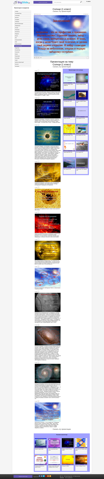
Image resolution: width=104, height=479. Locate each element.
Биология (16, 17)
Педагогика (17, 48)
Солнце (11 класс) (66, 466)
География (17, 19)
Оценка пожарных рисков (81, 84)
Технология (17, 52)
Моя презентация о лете (68, 135)
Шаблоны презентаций (19, 62)
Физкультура (17, 56)
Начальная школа (18, 40)
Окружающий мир (18, 46)
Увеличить (85, 14)
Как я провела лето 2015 (81, 135)
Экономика (17, 66)
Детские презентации (19, 23)
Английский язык (18, 13)
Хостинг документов (68, 477)
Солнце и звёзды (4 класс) (81, 466)
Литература (17, 29)
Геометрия (17, 21)
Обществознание (18, 44)
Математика (17, 31)
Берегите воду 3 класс (39, 449)
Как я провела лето (67, 169)
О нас (61, 476)
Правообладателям (68, 476)
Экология (16, 64)
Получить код (37, 14)
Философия (17, 58)
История (16, 27)
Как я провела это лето (81, 118)
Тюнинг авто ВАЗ (67, 118)
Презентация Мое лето (68, 152)
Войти (88, 1)
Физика (16, 54)
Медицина (17, 33)
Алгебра (16, 11)
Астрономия (17, 15)
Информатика (17, 25)
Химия (16, 60)
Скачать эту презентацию (62, 11)
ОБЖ (16, 42)
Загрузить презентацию (43, 2)
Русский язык (17, 50)
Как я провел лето (80, 152)
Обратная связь (76, 476)
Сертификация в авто (68, 101)
